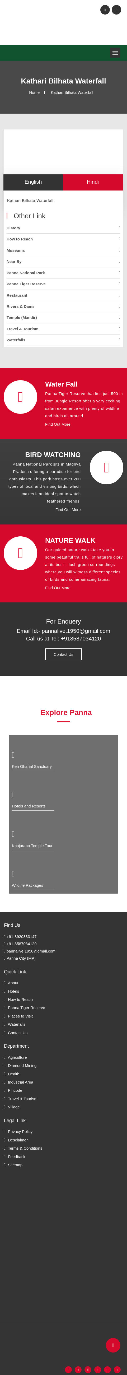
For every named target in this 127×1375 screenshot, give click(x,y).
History (13, 228)
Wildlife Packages (27, 885)
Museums (16, 250)
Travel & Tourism (23, 329)
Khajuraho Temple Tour (32, 845)
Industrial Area (20, 1082)
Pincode (15, 1090)
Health (13, 1074)
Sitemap (15, 1165)
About (13, 983)
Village (14, 1107)
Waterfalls (16, 340)
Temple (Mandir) (22, 317)
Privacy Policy (20, 1131)
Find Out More (57, 424)
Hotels (13, 991)
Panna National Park (26, 273)
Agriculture (17, 1057)
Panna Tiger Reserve (26, 284)
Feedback (16, 1156)
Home (34, 92)
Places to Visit (20, 1016)
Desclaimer (18, 1140)
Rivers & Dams (21, 306)
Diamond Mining (22, 1065)
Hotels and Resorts (29, 806)
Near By (14, 261)
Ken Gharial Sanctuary (32, 766)
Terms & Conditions (25, 1148)
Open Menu (115, 53)
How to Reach (20, 239)
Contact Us (63, 654)
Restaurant (17, 295)
